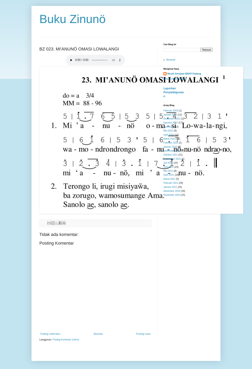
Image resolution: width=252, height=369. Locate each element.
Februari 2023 (170, 110)
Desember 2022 (171, 118)
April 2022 (168, 134)
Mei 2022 (168, 130)
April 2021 (168, 174)
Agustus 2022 (170, 122)
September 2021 (172, 158)
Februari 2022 (170, 142)
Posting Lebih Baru (50, 334)
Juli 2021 (168, 162)
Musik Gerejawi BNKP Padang (184, 73)
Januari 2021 (170, 187)
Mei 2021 (168, 171)
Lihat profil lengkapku (174, 78)
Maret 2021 (169, 179)
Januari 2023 (170, 114)
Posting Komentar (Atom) (66, 339)
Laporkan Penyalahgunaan (173, 92)
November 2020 (171, 195)
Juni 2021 (168, 167)
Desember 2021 (171, 150)
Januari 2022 (170, 146)
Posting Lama (143, 334)
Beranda (98, 334)
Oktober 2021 (170, 154)
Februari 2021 (170, 183)
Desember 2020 (171, 191)
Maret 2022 (169, 138)
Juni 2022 (168, 126)
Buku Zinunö (72, 19)
